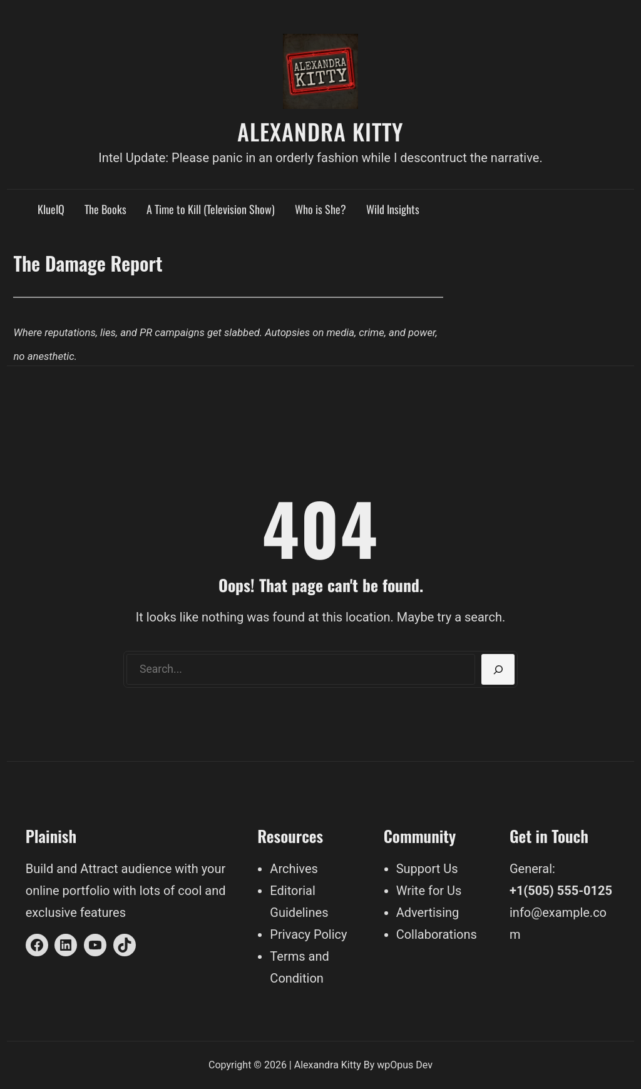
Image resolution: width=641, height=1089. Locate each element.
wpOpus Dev (405, 1065)
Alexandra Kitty (320, 131)
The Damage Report (87, 262)
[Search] (498, 669)
